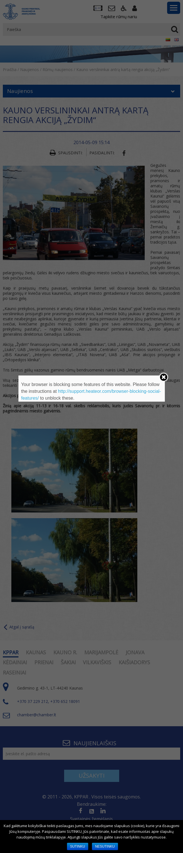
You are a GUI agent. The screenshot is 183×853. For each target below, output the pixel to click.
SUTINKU (77, 846)
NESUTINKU (105, 846)
